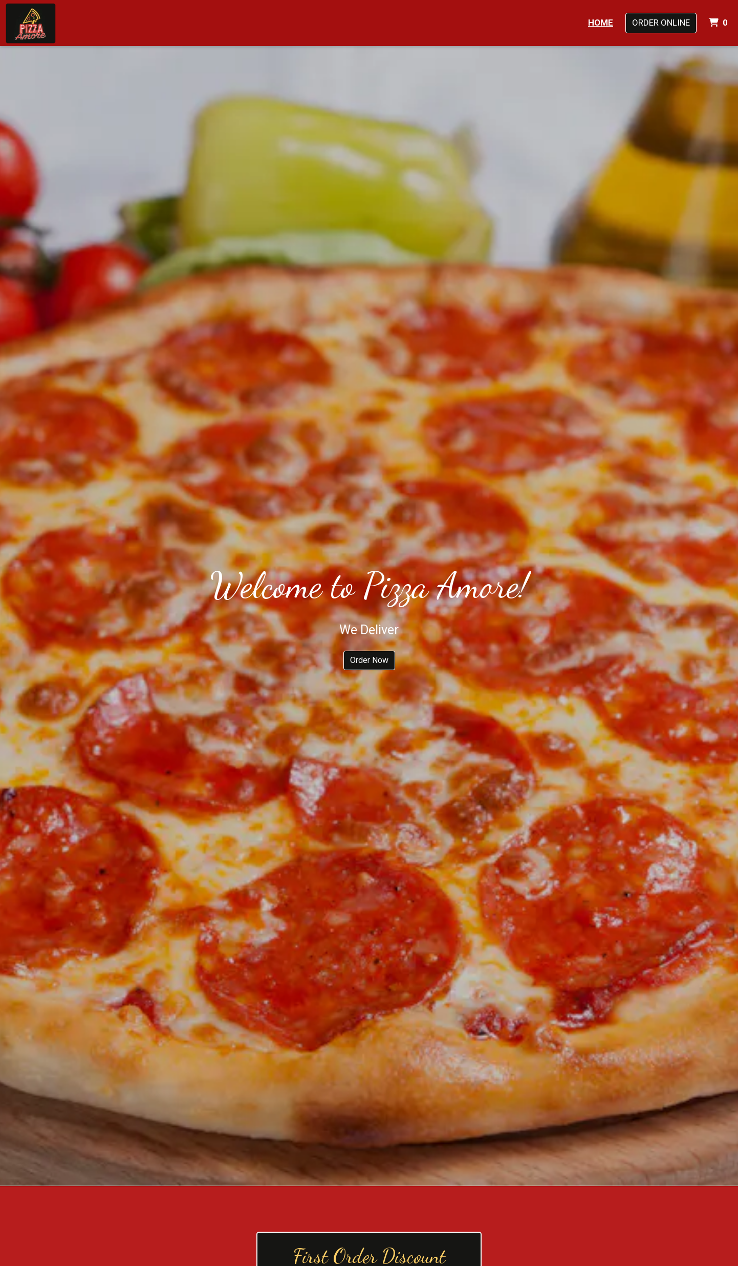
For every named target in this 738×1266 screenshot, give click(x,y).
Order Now (369, 660)
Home (600, 22)
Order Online (661, 22)
